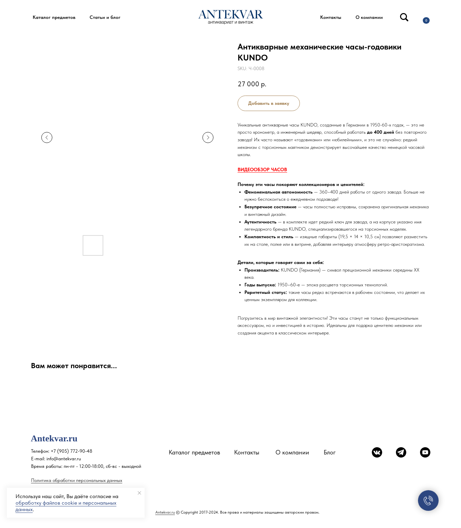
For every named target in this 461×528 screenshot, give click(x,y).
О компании (292, 452)
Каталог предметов (194, 452)
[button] (54, 17)
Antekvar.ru (165, 512)
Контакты (246, 452)
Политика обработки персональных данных (76, 480)
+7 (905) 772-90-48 (71, 451)
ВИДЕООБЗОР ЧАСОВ (262, 169)
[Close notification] (139, 493)
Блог (330, 452)
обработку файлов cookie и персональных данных (65, 506)
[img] (404, 17)
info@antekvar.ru (63, 458)
